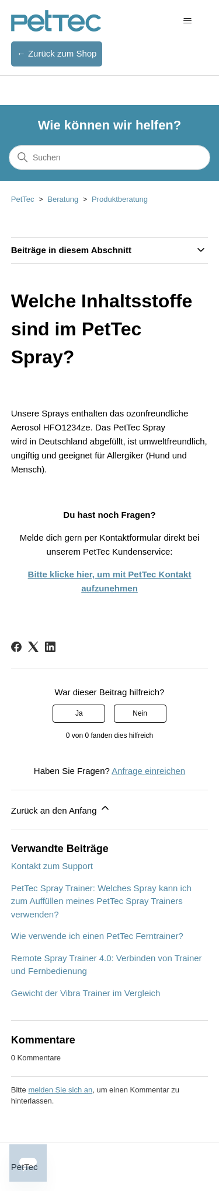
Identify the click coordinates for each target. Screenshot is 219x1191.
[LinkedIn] (50, 647)
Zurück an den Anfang (61, 808)
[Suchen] (109, 157)
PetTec (22, 199)
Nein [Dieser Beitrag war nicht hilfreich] (140, 713)
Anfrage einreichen (148, 771)
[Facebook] (16, 647)
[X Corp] (33, 647)
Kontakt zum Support (52, 866)
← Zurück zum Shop (57, 53)
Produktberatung (120, 199)
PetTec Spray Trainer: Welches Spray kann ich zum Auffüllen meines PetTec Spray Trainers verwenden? (101, 901)
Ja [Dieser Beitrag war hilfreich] (79, 713)
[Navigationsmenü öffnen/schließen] (187, 21)
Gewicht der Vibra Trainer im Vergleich (86, 993)
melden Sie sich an (60, 1089)
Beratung (62, 199)
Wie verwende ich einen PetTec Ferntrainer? (97, 936)
